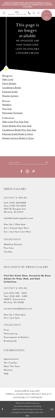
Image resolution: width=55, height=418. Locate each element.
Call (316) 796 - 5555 (15, 293)
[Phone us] (29, 13)
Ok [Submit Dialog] (52, 410)
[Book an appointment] (46, 15)
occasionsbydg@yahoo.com (18, 309)
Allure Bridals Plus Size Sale (17, 126)
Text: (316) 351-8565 (15, 206)
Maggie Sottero (10, 96)
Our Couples (10, 363)
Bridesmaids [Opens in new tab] (10, 341)
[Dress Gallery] (17, 13)
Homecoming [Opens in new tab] (10, 334)
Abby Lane (7, 79)
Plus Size (7, 109)
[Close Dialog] (3, 409)
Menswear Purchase (12, 113)
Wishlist (8, 370)
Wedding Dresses (13, 245)
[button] (4, 13)
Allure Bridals (9, 84)
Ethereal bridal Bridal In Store (17, 134)
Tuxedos (8, 252)
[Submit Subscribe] (47, 163)
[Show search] (34, 13)
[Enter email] (28, 163)
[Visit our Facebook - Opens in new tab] (21, 172)
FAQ (6, 374)
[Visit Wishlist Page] (38, 13)
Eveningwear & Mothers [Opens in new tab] (16, 337)
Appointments (11, 359)
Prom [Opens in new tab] (6, 330)
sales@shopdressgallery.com (18, 218)
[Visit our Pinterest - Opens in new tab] (33, 172)
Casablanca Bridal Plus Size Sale (19, 130)
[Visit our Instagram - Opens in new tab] (27, 172)
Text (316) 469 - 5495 (15, 296)
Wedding (6, 105)
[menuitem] (4, 13)
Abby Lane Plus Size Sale (15, 122)
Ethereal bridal (10, 92)
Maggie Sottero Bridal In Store (18, 138)
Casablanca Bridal (11, 88)
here (27, 416)
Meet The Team (12, 367)
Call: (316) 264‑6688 (15, 203)
